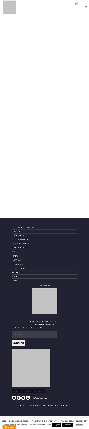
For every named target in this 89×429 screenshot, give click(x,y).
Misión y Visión (18, 235)
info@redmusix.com (39, 398)
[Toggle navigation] (86, 7)
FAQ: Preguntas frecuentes (23, 227)
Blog (14, 252)
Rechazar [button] (67, 425)
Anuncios (16, 272)
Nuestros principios (20, 240)
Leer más (79, 424)
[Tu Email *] (34, 334)
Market (15, 280)
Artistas (15, 256)
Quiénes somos (18, 231)
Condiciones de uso (20, 248)
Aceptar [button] (57, 425)
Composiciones (18, 264)
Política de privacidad (41, 324)
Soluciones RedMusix (20, 244)
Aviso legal (51, 324)
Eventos (15, 276)
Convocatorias (18, 268)
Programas (16, 260)
